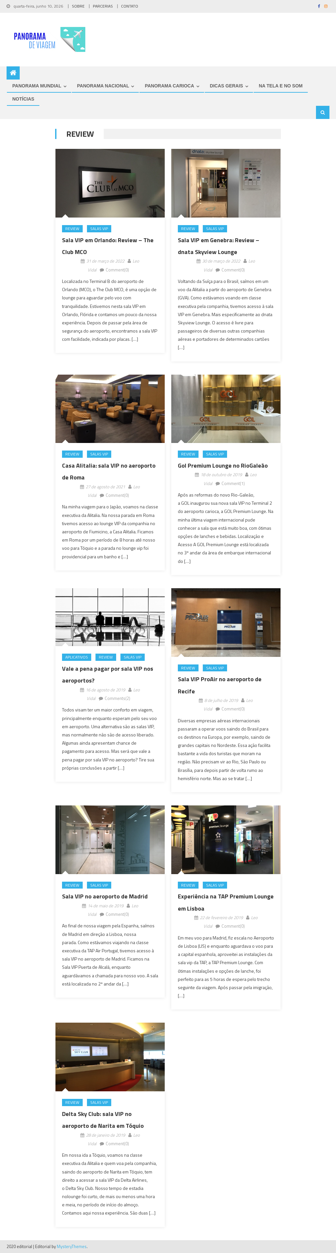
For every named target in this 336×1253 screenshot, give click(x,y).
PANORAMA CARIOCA (169, 85)
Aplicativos (76, 657)
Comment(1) (233, 483)
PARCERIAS (103, 6)
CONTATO (129, 6)
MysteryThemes (72, 1246)
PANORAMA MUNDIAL (36, 85)
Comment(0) (117, 270)
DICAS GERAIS (226, 85)
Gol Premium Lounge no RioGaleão (223, 465)
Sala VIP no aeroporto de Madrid (105, 896)
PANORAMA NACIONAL (103, 85)
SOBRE (78, 6)
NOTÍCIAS (23, 99)
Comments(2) (117, 698)
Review (72, 228)
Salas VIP (99, 228)
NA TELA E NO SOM (281, 85)
